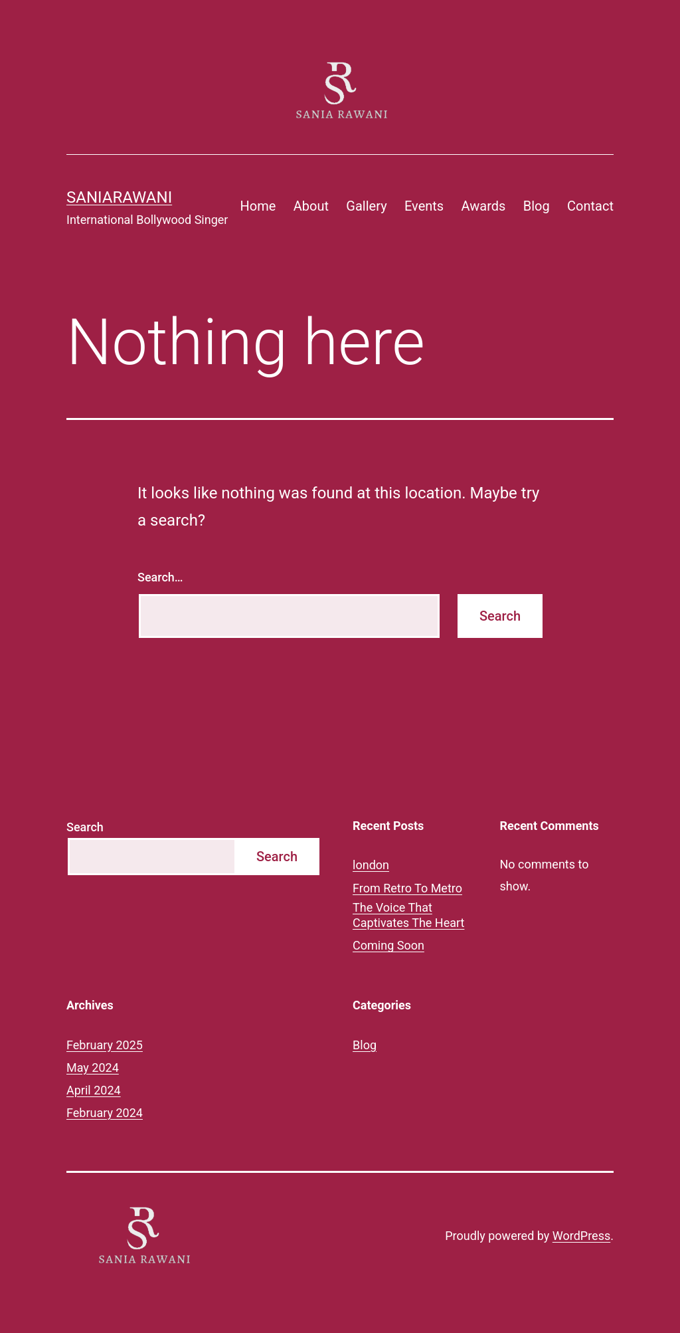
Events (424, 206)
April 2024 (93, 1090)
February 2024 (104, 1113)
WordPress (581, 1236)
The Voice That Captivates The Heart (408, 915)
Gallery (366, 206)
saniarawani (119, 197)
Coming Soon (388, 945)
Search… (160, 577)
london (371, 865)
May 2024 (92, 1068)
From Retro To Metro (407, 888)
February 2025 (104, 1045)
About (311, 206)
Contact (590, 206)
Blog (536, 206)
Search (85, 827)
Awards (484, 206)
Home (258, 206)
